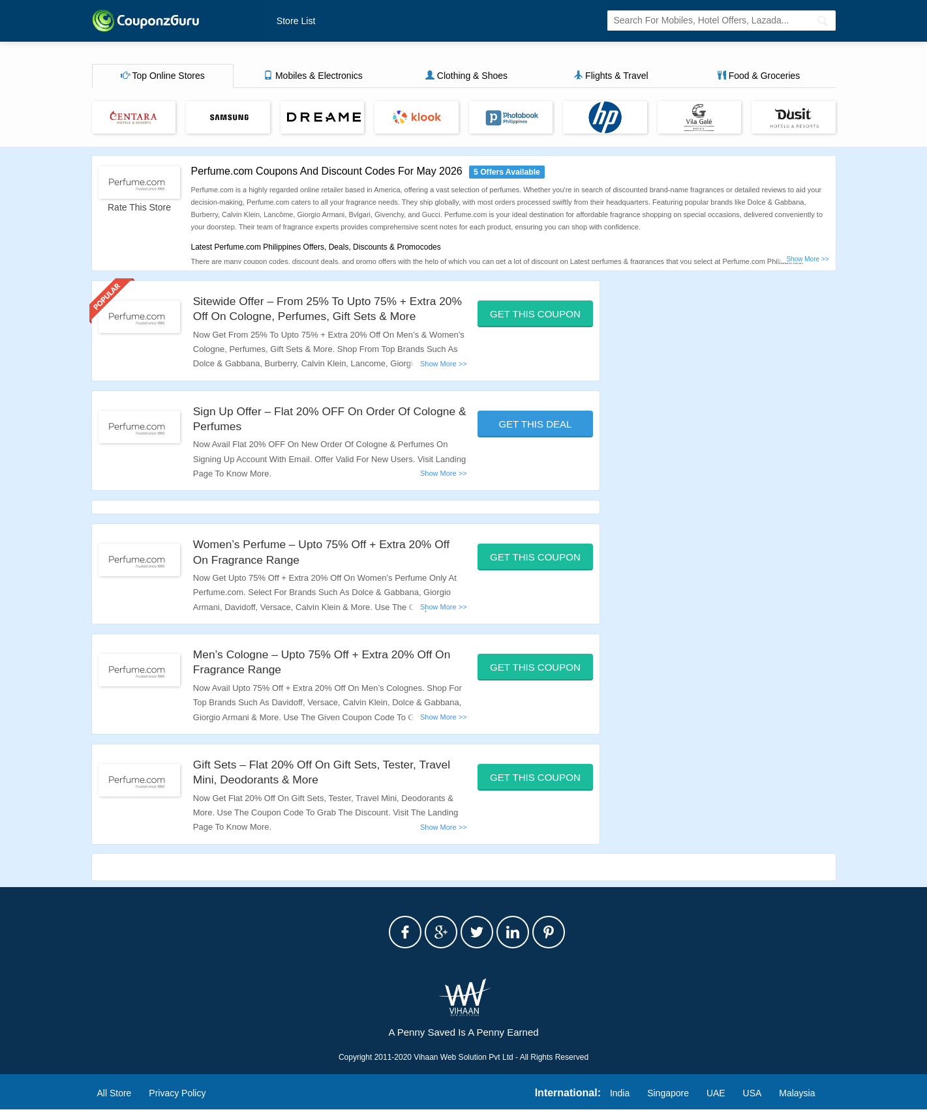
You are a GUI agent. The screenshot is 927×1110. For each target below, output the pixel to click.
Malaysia (797, 1093)
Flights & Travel (610, 76)
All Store (114, 1093)
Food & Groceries (758, 76)
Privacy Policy (177, 1093)
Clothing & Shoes (466, 76)
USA (752, 1093)
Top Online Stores (163, 76)
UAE (716, 1093)
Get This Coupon (535, 313)
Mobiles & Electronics (313, 76)
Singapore (668, 1093)
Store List (295, 21)
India (620, 1093)
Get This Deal (534, 424)
